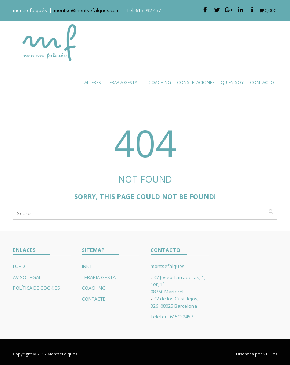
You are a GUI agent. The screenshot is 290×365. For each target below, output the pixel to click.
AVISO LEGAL (27, 277)
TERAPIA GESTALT (101, 277)
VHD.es (270, 354)
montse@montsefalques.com (88, 10)
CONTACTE (93, 299)
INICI (86, 266)
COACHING (94, 288)
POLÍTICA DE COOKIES (36, 288)
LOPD (19, 266)
